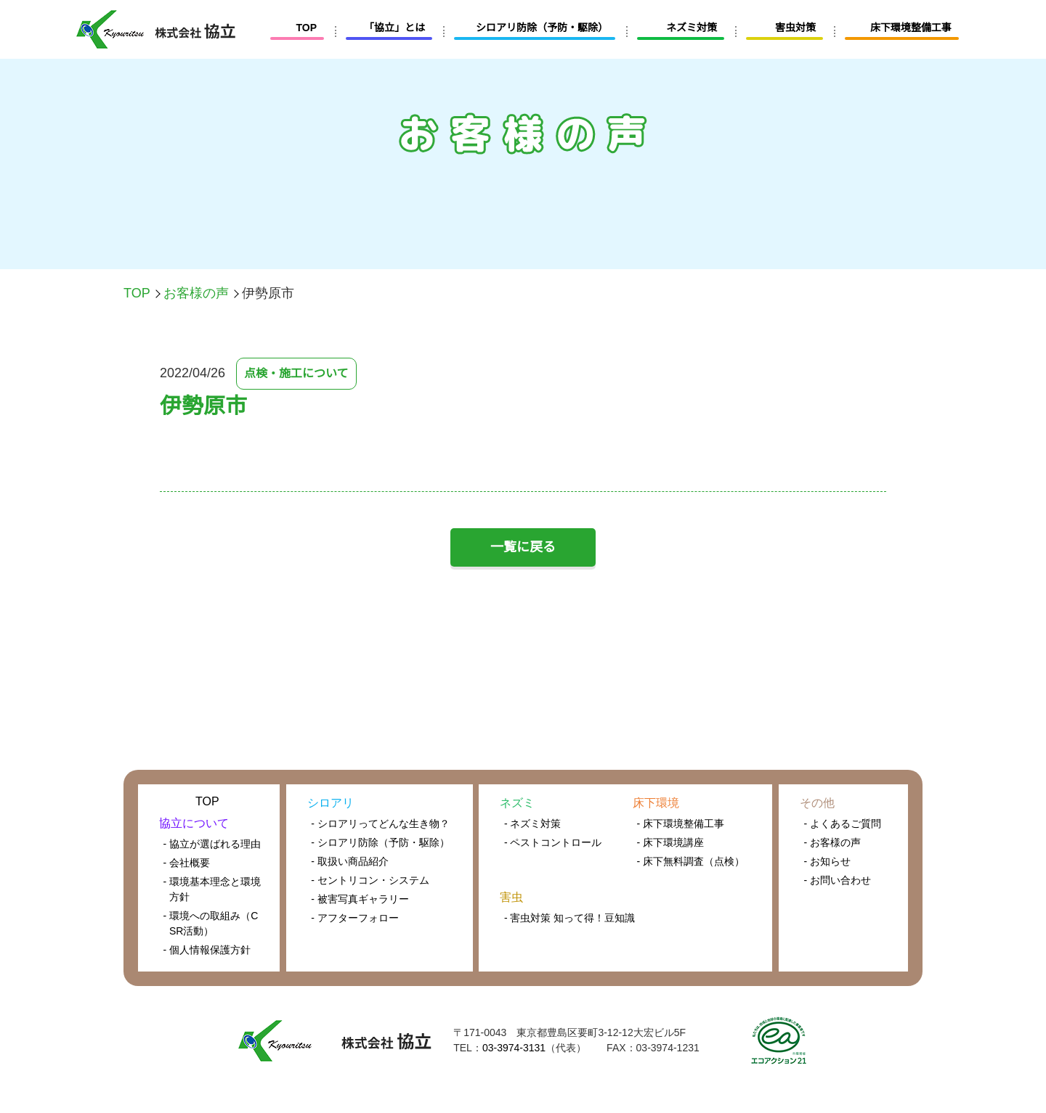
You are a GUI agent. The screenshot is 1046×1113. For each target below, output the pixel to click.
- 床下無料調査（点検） (690, 861)
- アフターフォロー (354, 918)
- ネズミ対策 (532, 823)
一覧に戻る (523, 547)
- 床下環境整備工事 (680, 823)
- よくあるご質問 (843, 823)
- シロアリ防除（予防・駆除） (380, 842)
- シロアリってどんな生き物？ (380, 823)
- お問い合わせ (838, 880)
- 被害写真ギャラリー (360, 899)
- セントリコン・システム (370, 880)
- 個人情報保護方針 (207, 949)
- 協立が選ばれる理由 (212, 844)
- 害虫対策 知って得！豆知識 (569, 918)
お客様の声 (195, 293)
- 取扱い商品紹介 (350, 861)
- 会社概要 (187, 862)
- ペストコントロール (553, 842)
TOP (136, 293)
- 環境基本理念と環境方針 (212, 889)
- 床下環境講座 (670, 842)
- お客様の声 (832, 842)
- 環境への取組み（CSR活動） (210, 923)
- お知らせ (827, 861)
